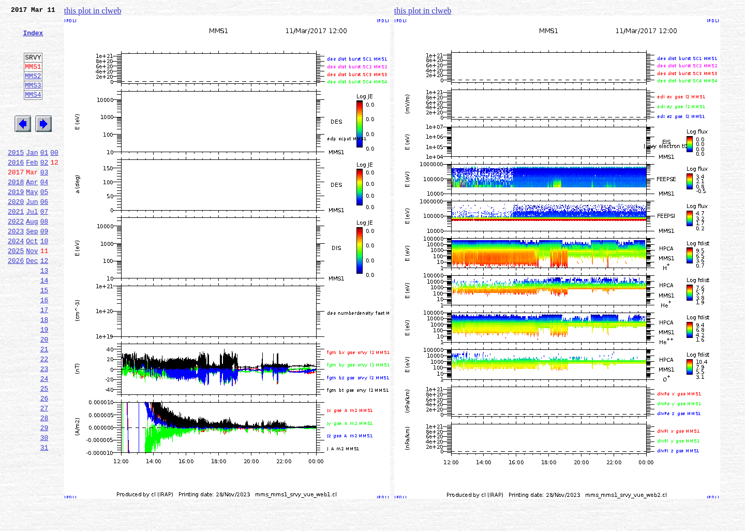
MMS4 (33, 111)
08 (44, 256)
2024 (16, 279)
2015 (16, 177)
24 (44, 439)
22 (44, 416)
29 (44, 495)
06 (44, 234)
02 (44, 188)
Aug (32, 256)
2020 (16, 234)
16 (44, 347)
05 (44, 222)
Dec (32, 302)
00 (54, 177)
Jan (32, 177)
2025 (16, 291)
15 (44, 336)
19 (44, 382)
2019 (16, 222)
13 (44, 313)
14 (44, 325)
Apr (32, 211)
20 (44, 393)
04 (44, 211)
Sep (32, 268)
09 (44, 268)
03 (44, 199)
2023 (16, 268)
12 (44, 302)
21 (44, 404)
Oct (32, 279)
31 (44, 518)
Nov (32, 291)
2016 (16, 188)
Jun (32, 234)
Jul (32, 245)
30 (44, 507)
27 (44, 473)
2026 (16, 302)
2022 (16, 256)
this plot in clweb (93, 10)
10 (44, 279)
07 (44, 245)
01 (44, 177)
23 (44, 427)
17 (44, 359)
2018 (16, 211)
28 (44, 484)
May (32, 222)
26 (44, 461)
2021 (16, 245)
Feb (32, 188)
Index (33, 38)
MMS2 (33, 89)
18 (44, 370)
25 (44, 450)
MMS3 (33, 100)
